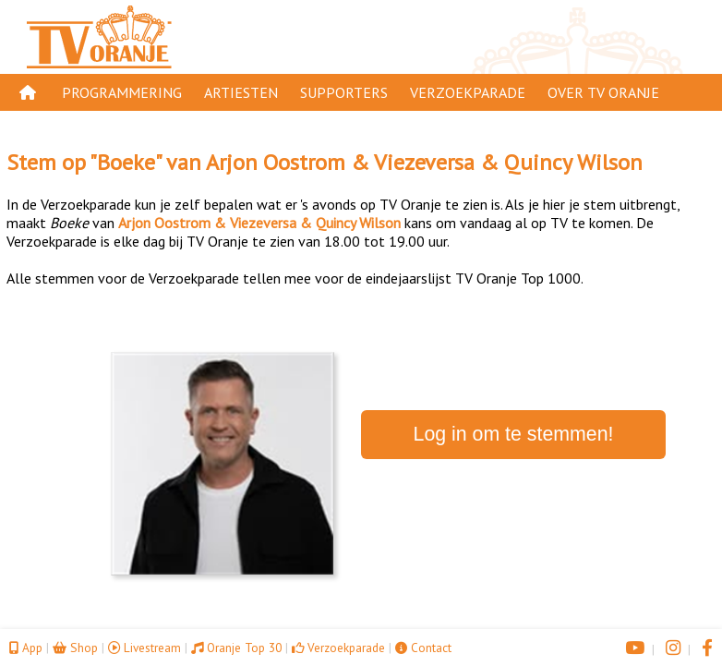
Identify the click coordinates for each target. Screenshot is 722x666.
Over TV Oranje (603, 92)
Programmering (122, 92)
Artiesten (241, 92)
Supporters (344, 92)
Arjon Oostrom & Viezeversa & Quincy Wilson (424, 162)
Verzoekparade (467, 92)
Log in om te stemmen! (514, 434)
